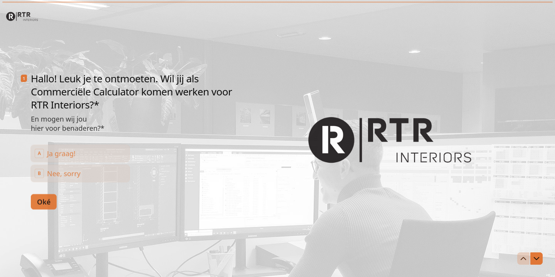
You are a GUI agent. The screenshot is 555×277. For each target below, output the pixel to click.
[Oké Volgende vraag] (44, 201)
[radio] (80, 153)
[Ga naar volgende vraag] (536, 258)
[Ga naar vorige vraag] (523, 258)
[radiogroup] (80, 163)
